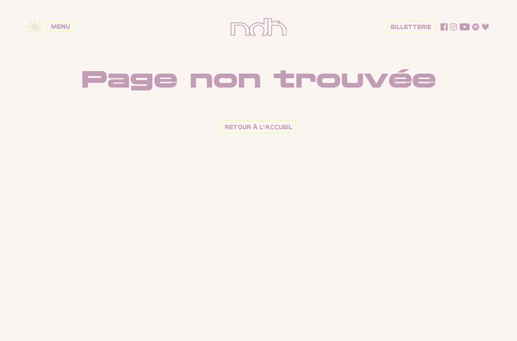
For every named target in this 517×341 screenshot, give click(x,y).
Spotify (475, 27)
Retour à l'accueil (258, 127)
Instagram (453, 27)
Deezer (485, 27)
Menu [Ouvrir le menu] (60, 26)
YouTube (465, 27)
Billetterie (411, 27)
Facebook (444, 27)
